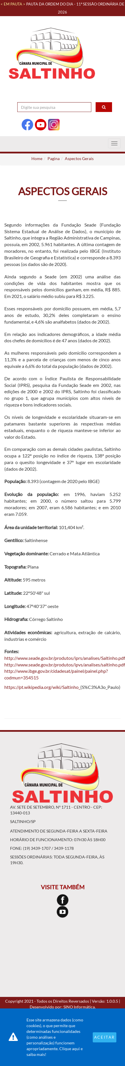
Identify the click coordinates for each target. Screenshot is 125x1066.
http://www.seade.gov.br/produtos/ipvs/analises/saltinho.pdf (64, 664)
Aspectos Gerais (79, 158)
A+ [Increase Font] (82, 96)
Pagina (54, 158)
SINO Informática (79, 1006)
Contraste (100, 96)
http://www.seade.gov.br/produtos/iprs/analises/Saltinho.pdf (64, 658)
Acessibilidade (60, 96)
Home (36, 158)
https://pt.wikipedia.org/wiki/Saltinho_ (42, 687)
